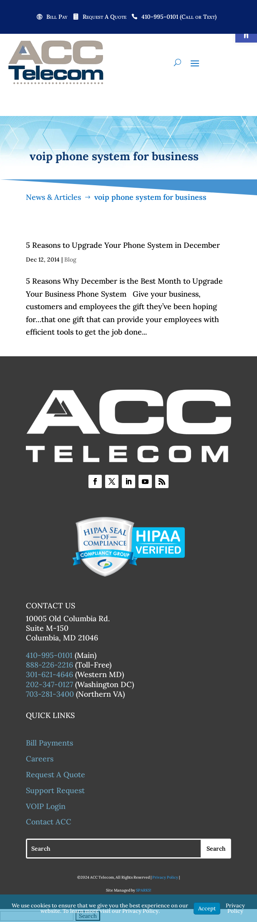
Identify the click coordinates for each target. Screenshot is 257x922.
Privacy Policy (165, 877)
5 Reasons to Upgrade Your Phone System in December (123, 245)
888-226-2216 (49, 665)
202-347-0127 (49, 684)
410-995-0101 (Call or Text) (179, 17)
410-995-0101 (49, 655)
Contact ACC (48, 821)
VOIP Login (46, 806)
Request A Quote (104, 17)
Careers (39, 758)
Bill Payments (49, 743)
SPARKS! (143, 890)
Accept (207, 908)
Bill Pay (57, 17)
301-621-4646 (49, 674)
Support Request (55, 790)
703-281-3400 (50, 694)
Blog (70, 259)
